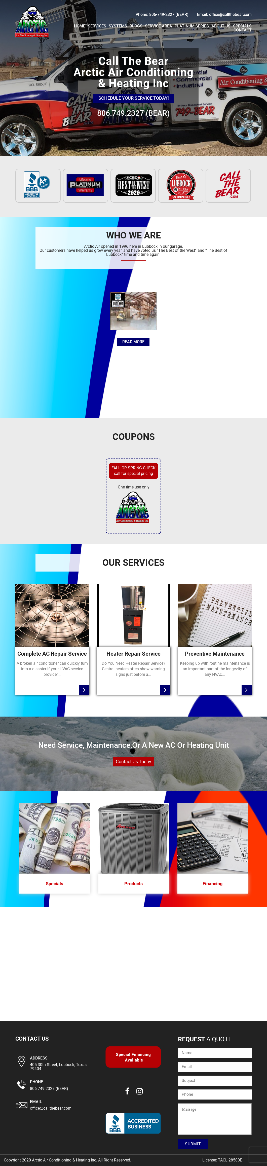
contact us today (133, 761)
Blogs (136, 26)
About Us (221, 26)
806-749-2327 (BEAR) (49, 1088)
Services (97, 26)
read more (133, 341)
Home (79, 26)
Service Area (158, 26)
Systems (118, 26)
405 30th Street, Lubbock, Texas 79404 (58, 1066)
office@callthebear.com (50, 1108)
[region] (133, 78)
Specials (242, 26)
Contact (243, 30)
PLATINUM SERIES (192, 26)
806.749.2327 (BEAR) (133, 113)
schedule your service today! (133, 98)
